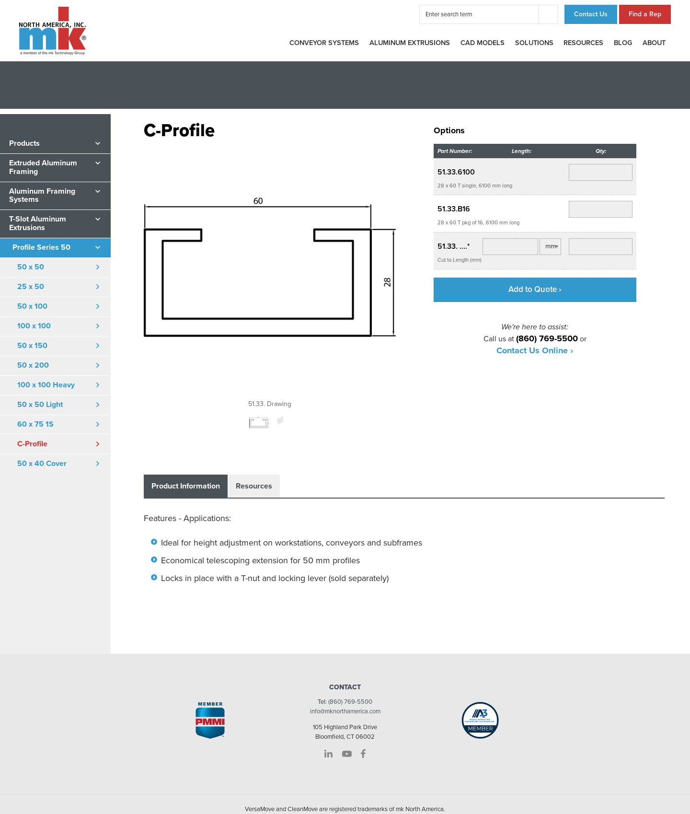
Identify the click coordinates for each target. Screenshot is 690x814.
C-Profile (32, 444)
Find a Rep (645, 14)
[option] (270, 274)
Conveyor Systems (324, 43)
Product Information (185, 486)
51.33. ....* (453, 246)
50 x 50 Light (40, 404)
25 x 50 (30, 286)
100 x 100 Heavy (46, 385)
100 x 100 (34, 326)
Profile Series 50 (41, 247)
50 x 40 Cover (42, 463)
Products (24, 143)
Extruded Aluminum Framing (43, 167)
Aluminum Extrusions (409, 43)
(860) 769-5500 (350, 702)
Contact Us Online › (534, 350)
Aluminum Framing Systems (42, 195)
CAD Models (482, 43)
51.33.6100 (456, 172)
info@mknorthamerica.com (345, 711)
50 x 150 (32, 345)
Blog (623, 43)
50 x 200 (33, 365)
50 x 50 (30, 267)
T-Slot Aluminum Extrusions (37, 223)
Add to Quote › (534, 289)
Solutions (534, 43)
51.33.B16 (453, 209)
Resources (583, 43)
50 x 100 (32, 306)
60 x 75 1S (35, 424)
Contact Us (591, 14)
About (654, 43)
